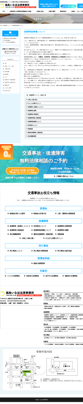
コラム (6, 77)
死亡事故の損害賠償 (60, 337)
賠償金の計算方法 (40, 213)
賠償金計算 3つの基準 (60, 306)
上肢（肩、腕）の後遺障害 (51, 329)
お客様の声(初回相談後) (74, 296)
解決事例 (6, 74)
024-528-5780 (10, 52)
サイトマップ (65, 299)
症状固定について (40, 226)
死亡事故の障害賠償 (41, 251)
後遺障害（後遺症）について (20, 226)
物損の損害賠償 (39, 263)
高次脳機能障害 (15, 234)
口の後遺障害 (72, 327)
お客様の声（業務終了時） (10, 82)
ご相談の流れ (40, 11)
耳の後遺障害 (56, 327)
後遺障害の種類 (63, 230)
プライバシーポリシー (75, 299)
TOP (3, 11)
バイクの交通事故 (13, 276)
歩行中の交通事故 (51, 276)
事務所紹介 (63, 11)
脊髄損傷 (60, 234)
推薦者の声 (7, 85)
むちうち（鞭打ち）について (61, 331)
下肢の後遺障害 (71, 329)
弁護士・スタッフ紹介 (9, 66)
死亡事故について (16, 251)
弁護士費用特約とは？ (49, 296)
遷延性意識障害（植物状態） (44, 234)
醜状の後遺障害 (48, 331)
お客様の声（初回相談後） (10, 79)
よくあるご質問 (8, 87)
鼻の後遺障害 (64, 327)
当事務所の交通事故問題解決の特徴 (20, 11)
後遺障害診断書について (42, 230)
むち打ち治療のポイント (54, 238)
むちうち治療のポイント (50, 320)
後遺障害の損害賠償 (64, 226)
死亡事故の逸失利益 (64, 251)
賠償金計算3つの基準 (17, 213)
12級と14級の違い (28, 238)
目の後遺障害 (47, 327)
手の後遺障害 (62, 329)
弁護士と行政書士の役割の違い (74, 298)
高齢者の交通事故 (71, 276)
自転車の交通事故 (32, 276)
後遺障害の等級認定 (17, 230)
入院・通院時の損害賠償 (66, 213)
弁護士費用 (52, 11)
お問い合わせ (7, 90)
